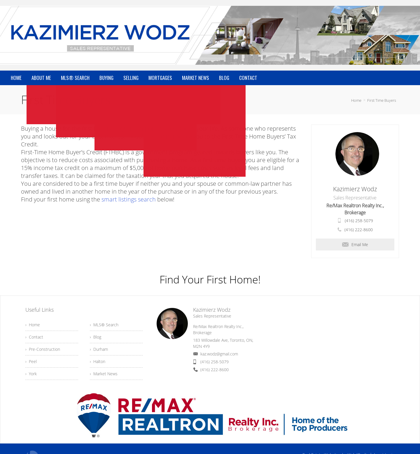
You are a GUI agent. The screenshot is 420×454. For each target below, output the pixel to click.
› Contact (34, 337)
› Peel (31, 361)
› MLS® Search (104, 324)
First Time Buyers (381, 100)
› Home (32, 324)
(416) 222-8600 (358, 229)
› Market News (104, 373)
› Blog (95, 337)
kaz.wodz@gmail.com (219, 354)
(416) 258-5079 (359, 220)
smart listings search (129, 199)
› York (31, 373)
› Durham (99, 349)
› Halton (97, 361)
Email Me (355, 244)
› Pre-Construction (42, 349)
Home (356, 100)
